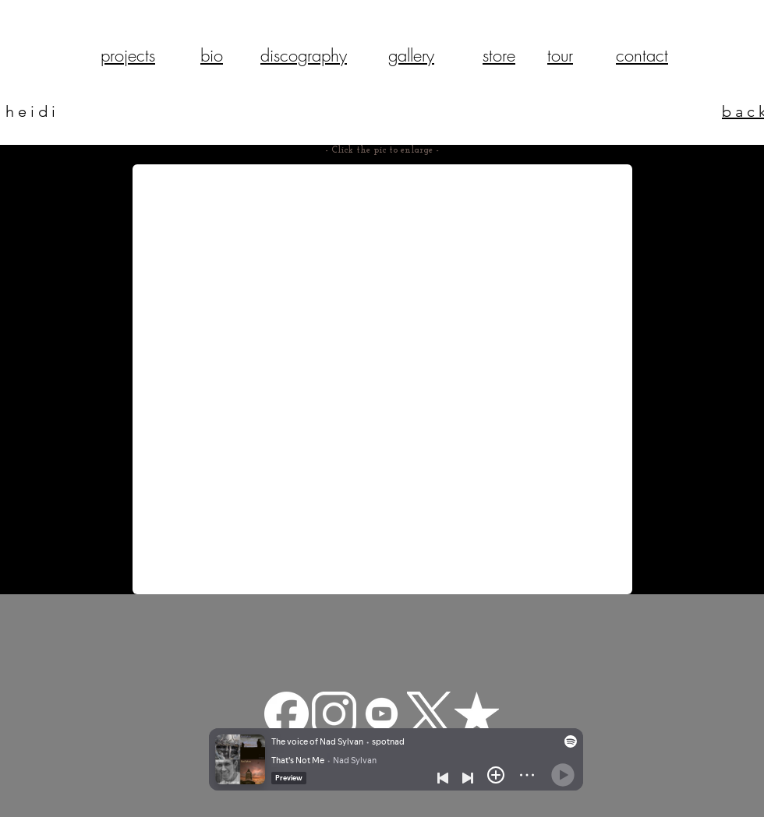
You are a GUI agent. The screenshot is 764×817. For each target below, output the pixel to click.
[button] (382, 379)
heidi (32, 111)
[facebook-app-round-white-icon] (286, 714)
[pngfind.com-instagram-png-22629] (334, 714)
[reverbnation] (477, 714)
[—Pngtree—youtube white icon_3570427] (381, 714)
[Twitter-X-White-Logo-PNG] (429, 714)
